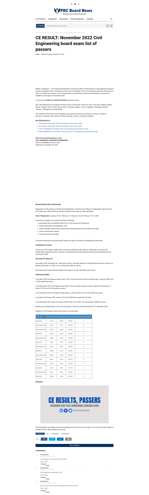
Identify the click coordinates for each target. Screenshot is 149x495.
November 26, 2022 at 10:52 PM (47, 483)
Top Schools (63, 19)
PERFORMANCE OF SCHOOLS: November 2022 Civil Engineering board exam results (68, 131)
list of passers (43, 32)
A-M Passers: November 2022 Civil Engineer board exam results (60, 123)
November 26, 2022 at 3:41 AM (47, 469)
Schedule (90, 19)
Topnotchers (52, 19)
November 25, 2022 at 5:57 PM (47, 456)
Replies (44, 464)
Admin (38, 54)
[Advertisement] (74, 72)
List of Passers (41, 19)
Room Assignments (77, 19)
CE (47, 433)
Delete (46, 461)
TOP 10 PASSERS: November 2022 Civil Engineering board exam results (63, 129)
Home (37, 32)
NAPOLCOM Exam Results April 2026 (56, 26)
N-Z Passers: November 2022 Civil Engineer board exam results (60, 126)
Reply (42, 461)
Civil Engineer (55, 433)
